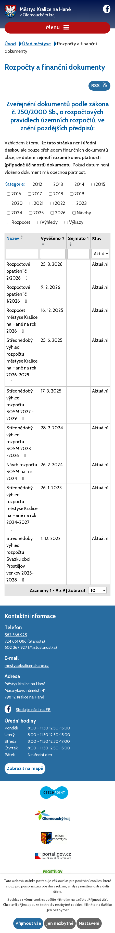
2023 (81, 203)
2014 (79, 184)
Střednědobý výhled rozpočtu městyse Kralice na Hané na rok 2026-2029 (21, 360)
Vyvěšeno (53, 238)
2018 (58, 194)
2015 (100, 184)
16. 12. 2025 (52, 310)
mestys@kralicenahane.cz (27, 665)
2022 (60, 203)
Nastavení (89, 923)
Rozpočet (20, 222)
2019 (79, 194)
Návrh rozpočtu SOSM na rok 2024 (21, 471)
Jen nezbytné (59, 923)
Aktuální (100, 264)
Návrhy (84, 213)
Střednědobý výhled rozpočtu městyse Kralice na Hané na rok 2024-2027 (21, 508)
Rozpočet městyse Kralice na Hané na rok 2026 (21, 321)
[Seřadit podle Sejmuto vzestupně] (71, 243)
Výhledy (50, 222)
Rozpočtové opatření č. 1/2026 (18, 294)
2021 (38, 203)
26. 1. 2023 (51, 488)
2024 (16, 213)
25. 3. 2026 (51, 264)
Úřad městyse (36, 44)
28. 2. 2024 (52, 428)
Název (12, 238)
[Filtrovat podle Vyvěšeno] (53, 254)
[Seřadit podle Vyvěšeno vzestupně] (43, 243)
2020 (17, 203)
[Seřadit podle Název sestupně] (22, 238)
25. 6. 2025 (51, 340)
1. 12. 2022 (50, 538)
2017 (37, 194)
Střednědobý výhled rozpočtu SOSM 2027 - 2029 (20, 404)
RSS (99, 85)
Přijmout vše (28, 923)
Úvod (10, 44)
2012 (37, 184)
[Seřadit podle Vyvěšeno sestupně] (43, 245)
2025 (38, 213)
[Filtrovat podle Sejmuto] (78, 254)
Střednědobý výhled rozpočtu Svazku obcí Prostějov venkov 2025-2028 (20, 559)
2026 (60, 213)
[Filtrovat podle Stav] (100, 253)
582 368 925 (16, 634)
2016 (16, 194)
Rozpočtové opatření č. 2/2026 (18, 271)
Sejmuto (78, 238)
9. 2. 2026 (50, 287)
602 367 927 (16, 647)
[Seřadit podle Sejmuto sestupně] (71, 245)
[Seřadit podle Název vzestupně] (22, 236)
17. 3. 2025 (51, 391)
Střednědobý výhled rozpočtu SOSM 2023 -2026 (19, 441)
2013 (58, 184)
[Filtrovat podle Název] (22, 254)
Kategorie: (15, 184)
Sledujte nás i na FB (27, 709)
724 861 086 (16, 641)
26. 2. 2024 (52, 465)
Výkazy (76, 222)
